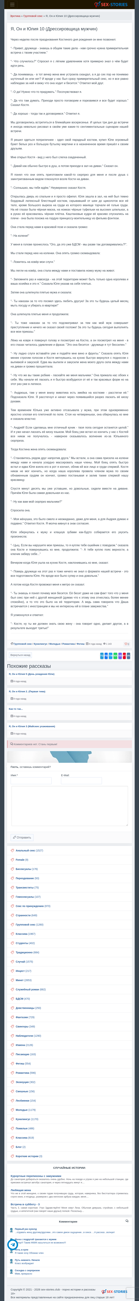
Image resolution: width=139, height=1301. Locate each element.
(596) (26, 1072)
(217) (23, 970)
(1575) (24, 961)
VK (128, 655)
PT (124, 655)
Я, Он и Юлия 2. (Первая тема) (27, 691)
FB (106, 655)
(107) (28, 896)
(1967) (25, 933)
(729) (25, 1017)
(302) (25, 1082)
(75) (27, 887)
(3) (29, 1156)
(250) (28, 1008)
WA (115, 655)
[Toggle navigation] (12, 4)
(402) (25, 943)
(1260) (29, 924)
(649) (26, 915)
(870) (33, 906)
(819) (25, 1137)
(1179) (26, 1109)
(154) (26, 1100)
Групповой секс (23, 644)
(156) (25, 1091)
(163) (26, 1054)
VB (120, 655)
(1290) (28, 1035)
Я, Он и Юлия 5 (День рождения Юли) (31, 674)
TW (110, 655)
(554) (23, 1063)
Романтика (68, 644)
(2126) (24, 1045)
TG (102, 655)
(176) (27, 869)
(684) (27, 952)
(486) (25, 1128)
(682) (31, 989)
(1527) (29, 850)
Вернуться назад (20, 655)
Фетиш (81, 644)
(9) (22, 859)
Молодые (54, 644)
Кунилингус (40, 644)
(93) (27, 878)
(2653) (24, 980)
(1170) (27, 1119)
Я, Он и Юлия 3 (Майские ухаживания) (32, 726)
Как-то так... (16, 709)
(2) (21, 1147)
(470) (23, 998)
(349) (25, 1026)
